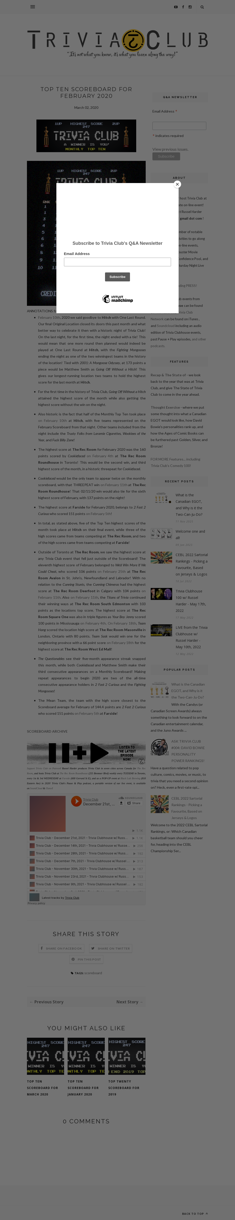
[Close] (177, 184)
